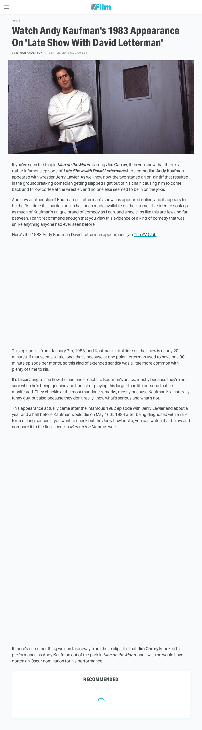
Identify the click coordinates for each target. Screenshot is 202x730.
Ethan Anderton (29, 52)
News (16, 20)
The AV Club (145, 234)
